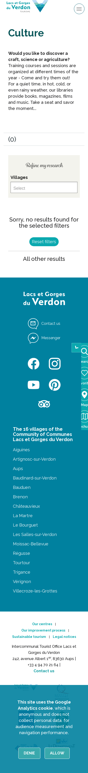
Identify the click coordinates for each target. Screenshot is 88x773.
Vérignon (22, 581)
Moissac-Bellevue (30, 543)
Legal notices (64, 637)
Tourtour (21, 562)
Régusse (21, 553)
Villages (19, 177)
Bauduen (22, 487)
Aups (18, 468)
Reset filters (44, 241)
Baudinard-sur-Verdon (35, 477)
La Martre (23, 515)
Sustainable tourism (29, 637)
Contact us (44, 671)
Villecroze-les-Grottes (35, 590)
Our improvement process (43, 630)
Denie (29, 753)
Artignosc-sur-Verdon (34, 459)
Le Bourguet (25, 525)
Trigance (21, 572)
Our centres (42, 624)
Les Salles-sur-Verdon (35, 534)
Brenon (20, 496)
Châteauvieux (26, 506)
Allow (57, 753)
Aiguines (21, 449)
